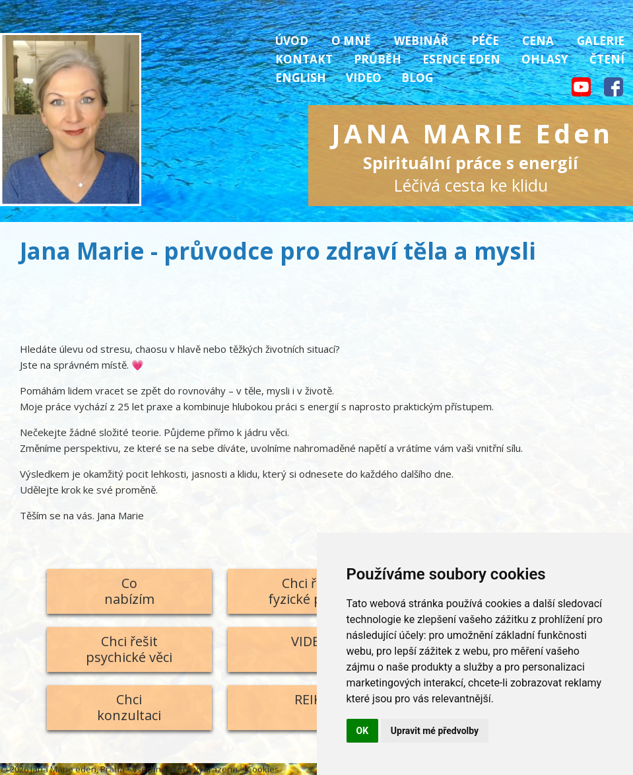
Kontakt (304, 59)
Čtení (606, 59)
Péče (485, 40)
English (300, 77)
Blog (417, 77)
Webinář (421, 40)
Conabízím (129, 591)
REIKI (309, 699)
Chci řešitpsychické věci (129, 649)
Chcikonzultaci (129, 707)
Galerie (600, 40)
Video (364, 77)
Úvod (291, 40)
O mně (351, 40)
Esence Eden (461, 59)
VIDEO (310, 641)
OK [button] (362, 730)
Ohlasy (544, 59)
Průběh (377, 59)
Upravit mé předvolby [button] (435, 730)
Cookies (263, 769)
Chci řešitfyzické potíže (310, 591)
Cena (538, 40)
